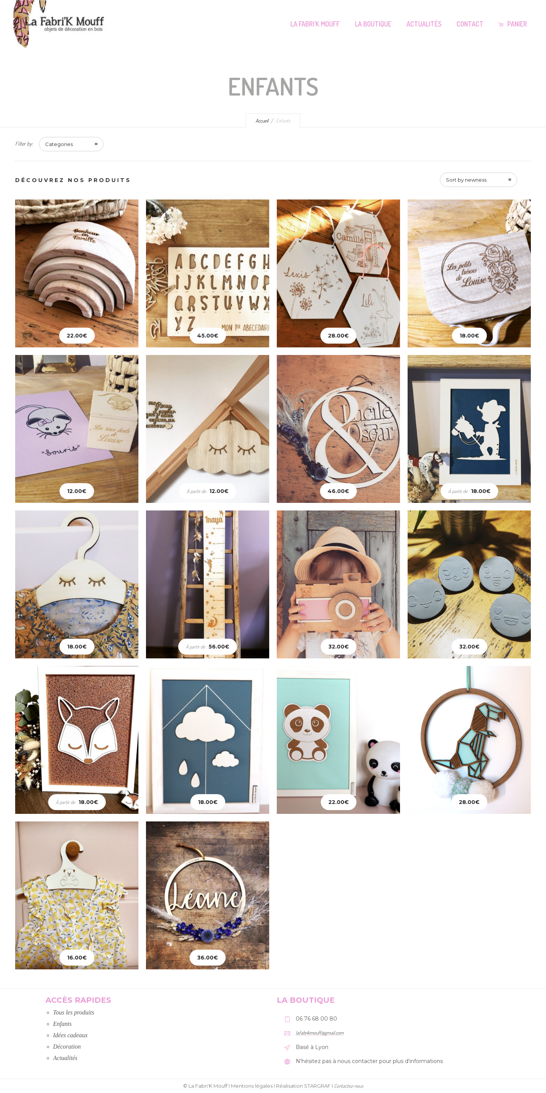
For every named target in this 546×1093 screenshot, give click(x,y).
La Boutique (373, 24)
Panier (513, 24)
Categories (59, 144)
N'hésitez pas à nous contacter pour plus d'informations (369, 1061)
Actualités (423, 24)
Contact (470, 24)
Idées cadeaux (70, 1035)
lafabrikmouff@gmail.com (320, 1033)
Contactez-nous (348, 1086)
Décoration (67, 1046)
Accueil (262, 121)
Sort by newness (466, 180)
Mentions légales (252, 1086)
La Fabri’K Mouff (315, 24)
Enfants (62, 1024)
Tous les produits (73, 1012)
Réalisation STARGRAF (303, 1086)
